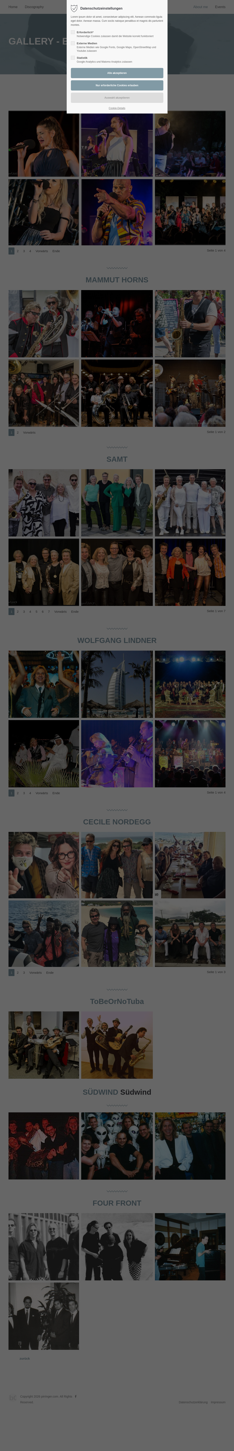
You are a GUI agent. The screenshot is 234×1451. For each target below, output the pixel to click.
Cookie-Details (117, 108)
